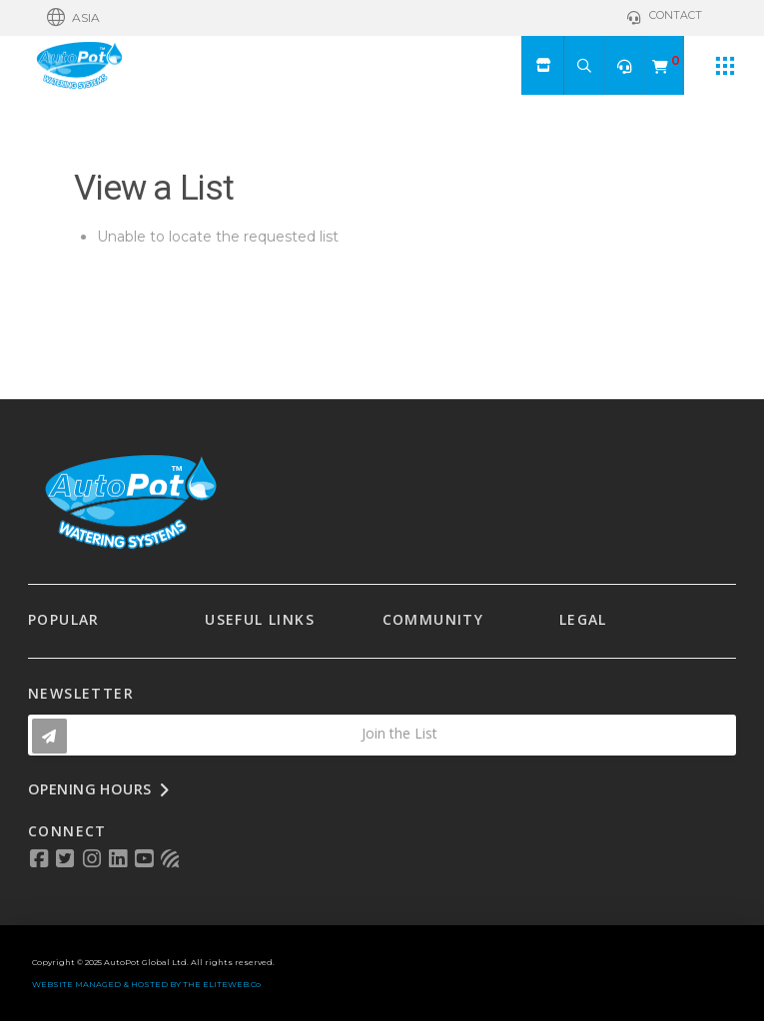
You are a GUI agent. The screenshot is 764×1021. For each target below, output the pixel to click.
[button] (73, 18)
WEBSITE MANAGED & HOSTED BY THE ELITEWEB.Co (146, 984)
